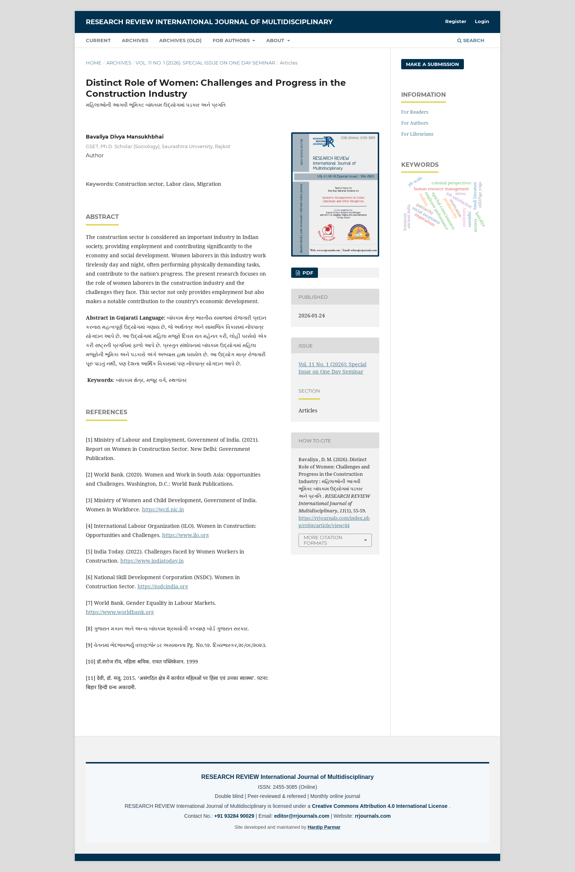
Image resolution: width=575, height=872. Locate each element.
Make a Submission (432, 64)
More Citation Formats (323, 540)
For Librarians (417, 133)
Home (94, 63)
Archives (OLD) (180, 40)
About (276, 40)
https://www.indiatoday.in (152, 560)
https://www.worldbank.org (120, 611)
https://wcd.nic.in (163, 509)
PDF (307, 273)
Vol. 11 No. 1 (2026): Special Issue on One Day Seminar (205, 63)
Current (98, 40)
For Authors (232, 40)
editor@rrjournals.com (302, 816)
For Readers (414, 111)
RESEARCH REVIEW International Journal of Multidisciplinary (209, 22)
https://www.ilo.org (185, 534)
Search (470, 40)
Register (455, 21)
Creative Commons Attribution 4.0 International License (380, 806)
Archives (135, 40)
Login (482, 21)
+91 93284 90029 (235, 816)
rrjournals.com (373, 816)
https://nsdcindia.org (163, 586)
